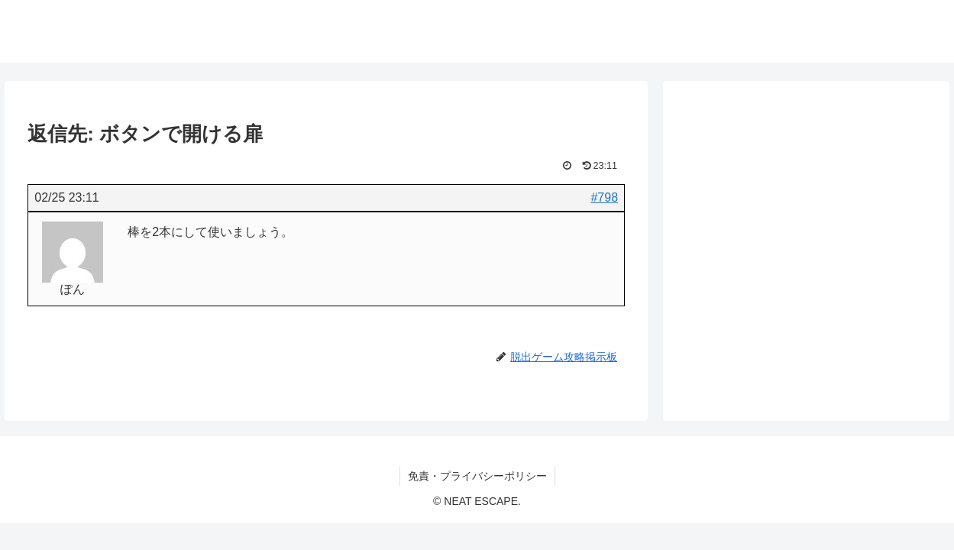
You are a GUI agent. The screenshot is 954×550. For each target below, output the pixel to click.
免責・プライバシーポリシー (477, 476)
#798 (604, 197)
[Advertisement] (806, 216)
